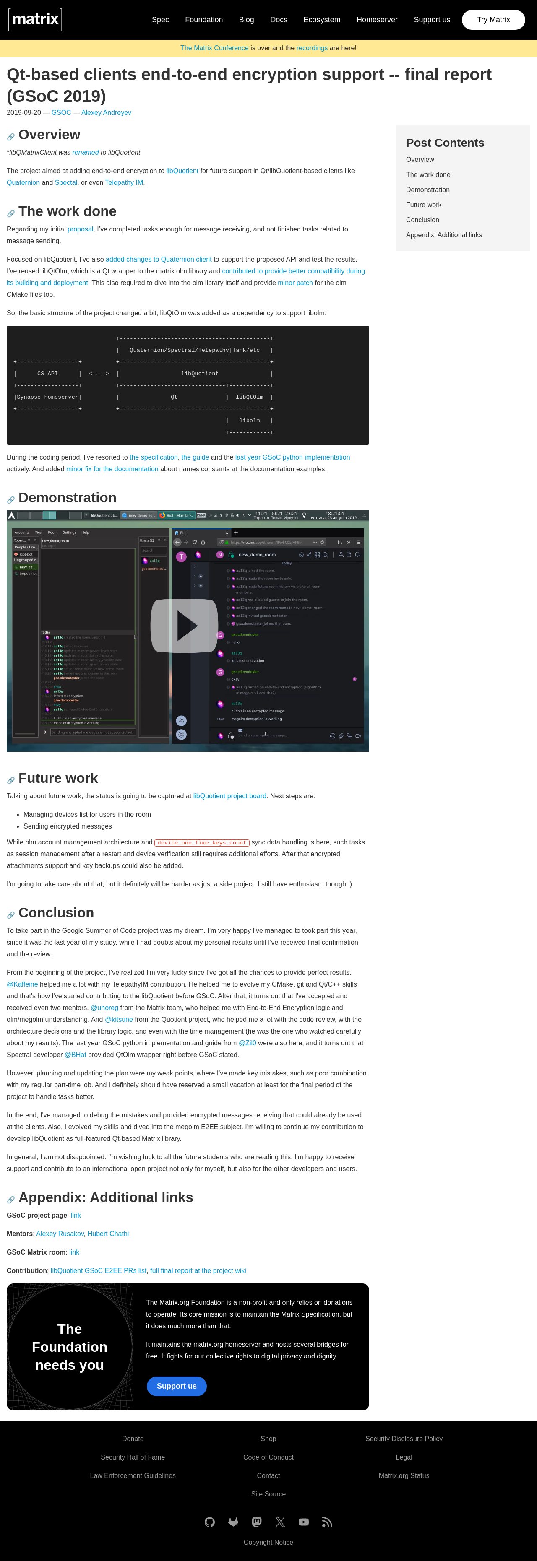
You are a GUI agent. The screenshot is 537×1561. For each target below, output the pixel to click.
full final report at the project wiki (198, 1270)
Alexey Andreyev (106, 112)
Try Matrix (493, 20)
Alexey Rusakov (60, 1233)
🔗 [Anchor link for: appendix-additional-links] (11, 1199)
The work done (428, 174)
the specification (154, 457)
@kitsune (119, 1019)
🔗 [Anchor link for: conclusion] (11, 915)
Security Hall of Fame (133, 1457)
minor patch (295, 282)
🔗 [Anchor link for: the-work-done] (11, 213)
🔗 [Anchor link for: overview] (11, 136)
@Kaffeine (22, 984)
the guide (195, 457)
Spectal (66, 182)
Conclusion (422, 219)
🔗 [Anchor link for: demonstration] (11, 500)
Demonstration (428, 189)
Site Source (268, 1494)
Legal (404, 1457)
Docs (278, 20)
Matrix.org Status (404, 1475)
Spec (160, 20)
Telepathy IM (124, 182)
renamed (86, 152)
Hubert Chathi (108, 1233)
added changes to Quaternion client (159, 259)
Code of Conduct (268, 1457)
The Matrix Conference (214, 48)
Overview (420, 159)
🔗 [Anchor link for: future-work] (11, 780)
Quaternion (23, 182)
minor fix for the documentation (112, 469)
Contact (268, 1475)
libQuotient (183, 170)
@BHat (75, 1054)
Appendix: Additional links (444, 235)
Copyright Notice (268, 1542)
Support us (432, 20)
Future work (423, 204)
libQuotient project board (229, 796)
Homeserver (377, 20)
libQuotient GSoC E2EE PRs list (99, 1270)
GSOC (61, 112)
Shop (268, 1438)
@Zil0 (247, 1043)
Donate (133, 1438)
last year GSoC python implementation (292, 457)
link (76, 1215)
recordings (312, 48)
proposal (80, 229)
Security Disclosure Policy (404, 1438)
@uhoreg (104, 1007)
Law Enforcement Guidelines (133, 1475)
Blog (246, 20)
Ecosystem (322, 20)
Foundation (204, 20)
